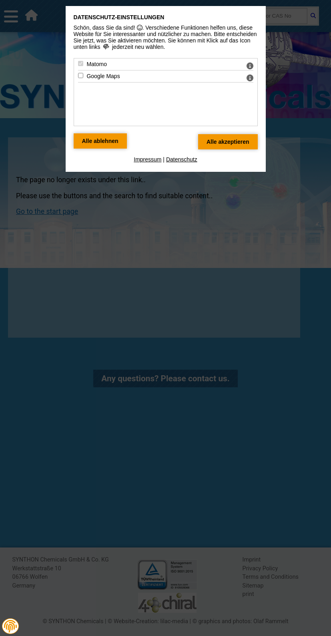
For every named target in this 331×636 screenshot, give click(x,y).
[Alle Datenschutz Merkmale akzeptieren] (228, 141)
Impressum (147, 159)
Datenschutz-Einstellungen (119, 17)
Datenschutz (181, 159)
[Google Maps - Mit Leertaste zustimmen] (80, 75)
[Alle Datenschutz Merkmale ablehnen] (100, 141)
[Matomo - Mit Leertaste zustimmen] (80, 63)
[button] (10, 626)
